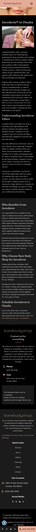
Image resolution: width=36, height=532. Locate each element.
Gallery (18, 457)
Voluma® (8, 103)
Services (18, 448)
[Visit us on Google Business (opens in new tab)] (19, 501)
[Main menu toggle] (31, 3)
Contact (18, 472)
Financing (18, 462)
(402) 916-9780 (12, 370)
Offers (18, 467)
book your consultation (20, 318)
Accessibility (6, 435)
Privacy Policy (17, 435)
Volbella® (16, 103)
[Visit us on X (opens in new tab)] (23, 501)
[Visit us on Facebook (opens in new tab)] (12, 501)
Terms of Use (29, 435)
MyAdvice (27, 518)
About (18, 452)
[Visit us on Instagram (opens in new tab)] (16, 501)
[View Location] (3, 483)
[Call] (10, 491)
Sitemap (6, 438)
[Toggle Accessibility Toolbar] (4, 523)
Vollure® (27, 103)
